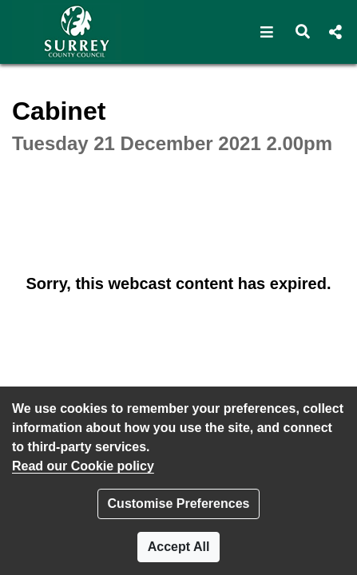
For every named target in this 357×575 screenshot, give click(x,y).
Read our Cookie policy (83, 466)
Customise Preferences (179, 503)
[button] (267, 32)
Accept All (179, 546)
